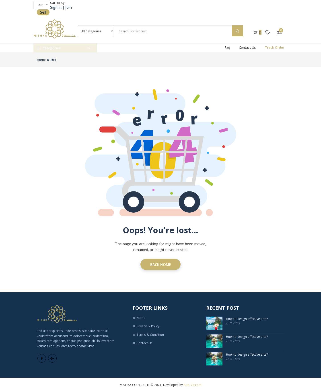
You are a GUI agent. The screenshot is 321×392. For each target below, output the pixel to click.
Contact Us (247, 47)
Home (41, 60)
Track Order (274, 47)
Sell (43, 12)
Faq (227, 47)
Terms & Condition (148, 334)
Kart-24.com (193, 385)
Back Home (160, 264)
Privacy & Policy (146, 326)
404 (53, 60)
